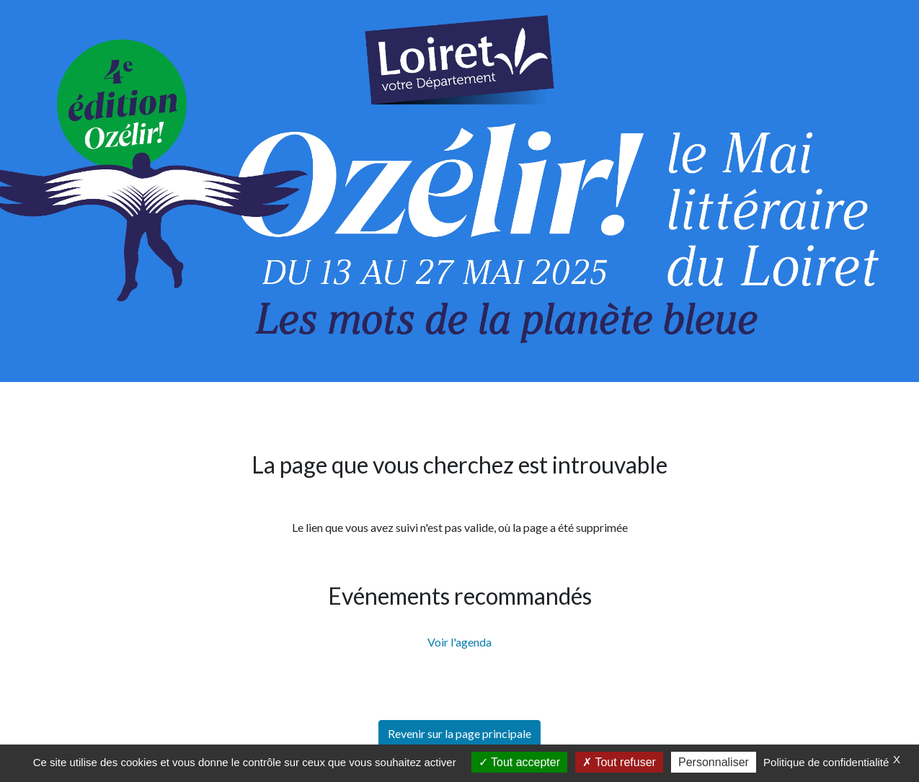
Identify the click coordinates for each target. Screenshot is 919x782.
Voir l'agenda (459, 642)
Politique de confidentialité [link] (826, 762)
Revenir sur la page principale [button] (459, 733)
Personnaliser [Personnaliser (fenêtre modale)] (713, 762)
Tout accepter (519, 762)
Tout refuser (619, 762)
